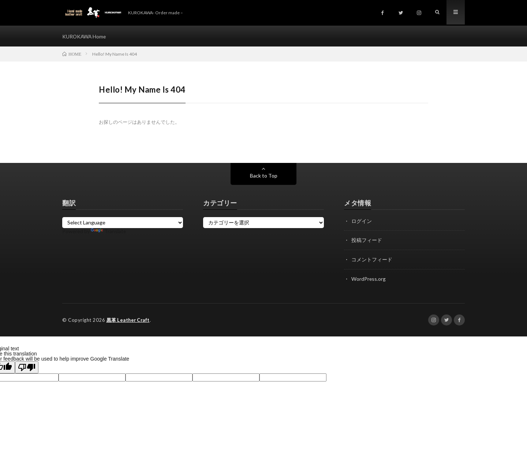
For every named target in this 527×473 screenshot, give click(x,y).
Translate (108, 232)
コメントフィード (371, 260)
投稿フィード (366, 241)
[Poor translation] (26, 367)
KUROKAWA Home (84, 36)
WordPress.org (368, 279)
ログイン (361, 222)
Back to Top (263, 177)
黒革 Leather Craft (129, 320)
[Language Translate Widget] (122, 223)
